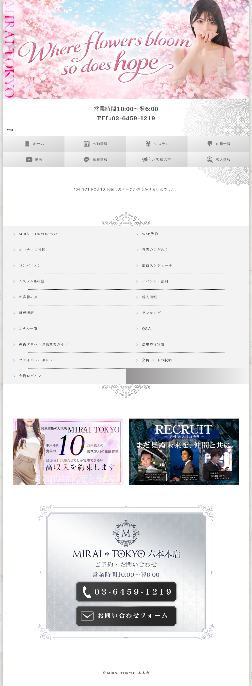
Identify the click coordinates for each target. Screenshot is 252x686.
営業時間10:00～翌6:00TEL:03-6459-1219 (126, 114)
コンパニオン (30, 266)
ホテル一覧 (28, 329)
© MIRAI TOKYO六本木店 (126, 673)
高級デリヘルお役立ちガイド (43, 344)
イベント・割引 (155, 281)
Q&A (147, 329)
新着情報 (26, 313)
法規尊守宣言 (153, 344)
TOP (10, 130)
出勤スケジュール (157, 266)
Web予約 (150, 234)
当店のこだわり (155, 250)
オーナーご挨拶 (32, 250)
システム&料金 (32, 281)
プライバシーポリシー (38, 360)
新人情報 (150, 297)
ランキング (151, 313)
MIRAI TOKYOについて (41, 234)
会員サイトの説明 (157, 360)
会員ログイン (30, 376)
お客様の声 (28, 297)
